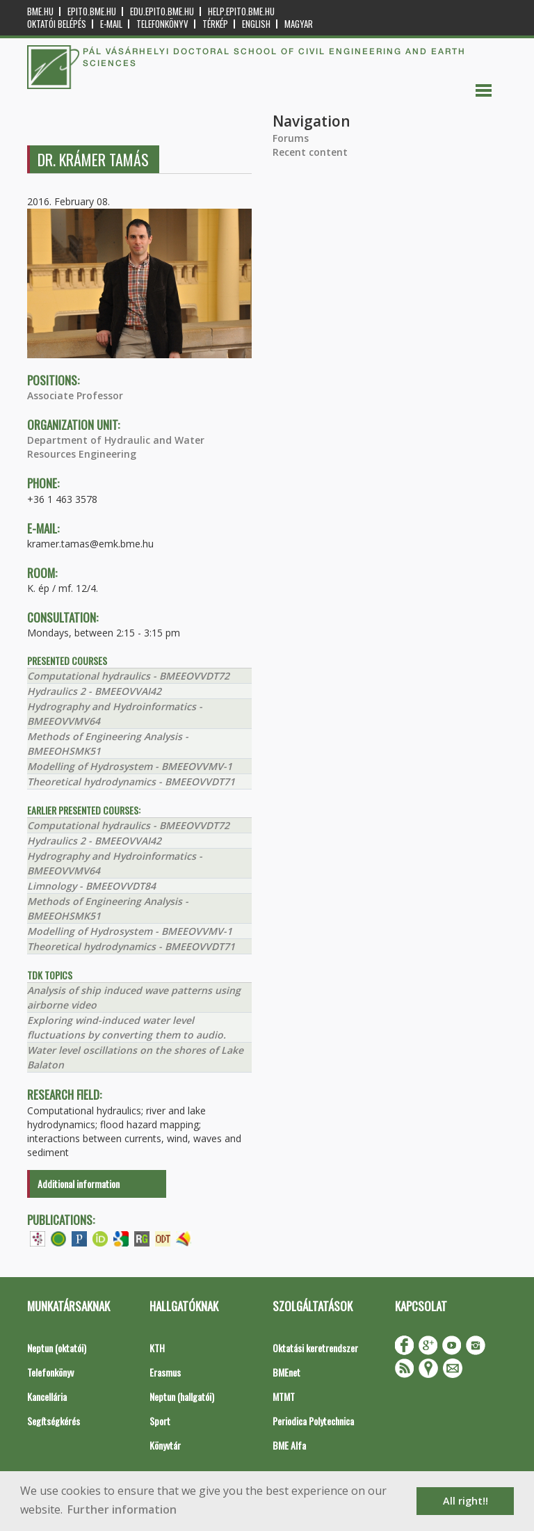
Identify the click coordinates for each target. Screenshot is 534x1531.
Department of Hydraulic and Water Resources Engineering (115, 446)
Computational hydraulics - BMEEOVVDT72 (128, 675)
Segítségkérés (53, 1420)
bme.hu (40, 11)
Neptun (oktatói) (56, 1347)
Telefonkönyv (162, 24)
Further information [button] (122, 1509)
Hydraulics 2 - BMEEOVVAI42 (94, 691)
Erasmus (165, 1372)
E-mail (111, 24)
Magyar (298, 24)
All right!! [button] (465, 1500)
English (256, 24)
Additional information (79, 1183)
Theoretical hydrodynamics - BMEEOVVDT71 (131, 781)
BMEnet (286, 1372)
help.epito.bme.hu (241, 11)
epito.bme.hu (91, 11)
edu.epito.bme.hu (162, 11)
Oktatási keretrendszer (315, 1347)
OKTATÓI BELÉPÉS (56, 24)
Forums (291, 138)
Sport (159, 1420)
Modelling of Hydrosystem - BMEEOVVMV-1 (129, 766)
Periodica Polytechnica (313, 1420)
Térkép (215, 24)
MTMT (284, 1396)
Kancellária (47, 1396)
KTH (157, 1347)
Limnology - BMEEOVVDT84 (91, 885)
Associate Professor (75, 395)
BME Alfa (289, 1445)
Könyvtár (165, 1445)
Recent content (310, 152)
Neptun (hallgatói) (181, 1396)
